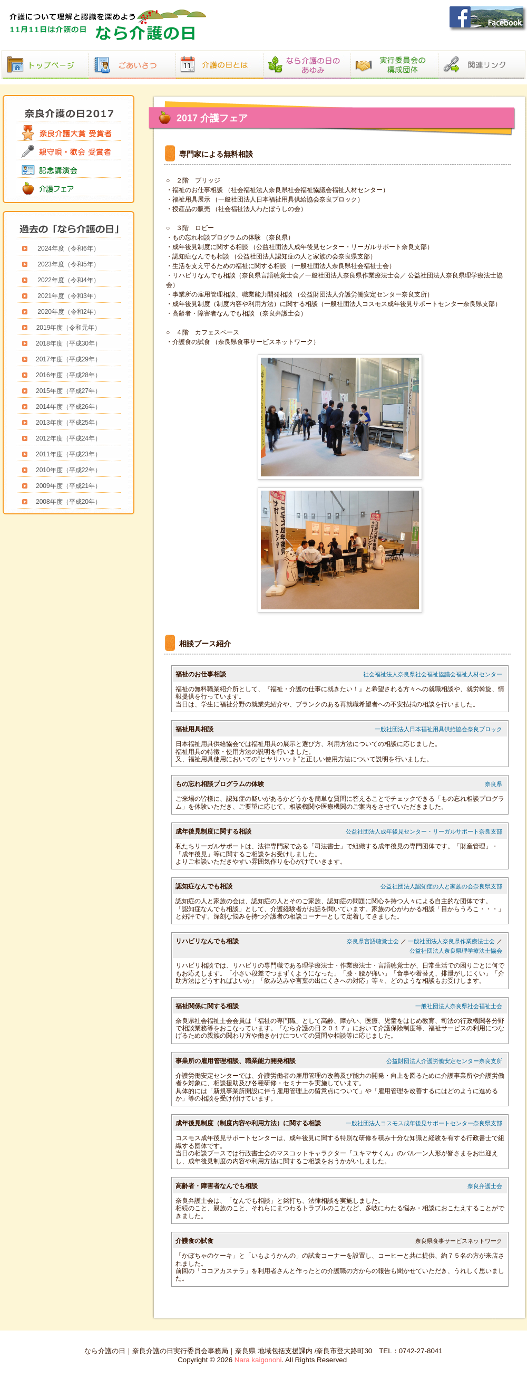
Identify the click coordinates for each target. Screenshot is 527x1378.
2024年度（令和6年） (68, 248)
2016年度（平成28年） (68, 375)
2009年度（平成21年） (68, 486)
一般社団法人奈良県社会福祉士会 (458, 1006)
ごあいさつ (132, 54)
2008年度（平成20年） (68, 501)
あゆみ (307, 54)
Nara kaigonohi (258, 1360)
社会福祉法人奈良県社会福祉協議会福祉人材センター (432, 674)
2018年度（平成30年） (68, 343)
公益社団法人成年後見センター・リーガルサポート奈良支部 (424, 831)
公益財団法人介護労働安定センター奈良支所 (444, 1061)
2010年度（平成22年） (68, 470)
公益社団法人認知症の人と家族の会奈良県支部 (441, 886)
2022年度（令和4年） (68, 280)
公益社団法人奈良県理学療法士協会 (455, 951)
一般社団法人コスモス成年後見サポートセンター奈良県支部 (424, 1123)
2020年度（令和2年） (68, 311)
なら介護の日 (44, 54)
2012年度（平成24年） (68, 438)
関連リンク (482, 54)
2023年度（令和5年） (68, 264)
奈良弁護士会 (484, 1186)
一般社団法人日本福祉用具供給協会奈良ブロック (438, 729)
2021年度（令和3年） (68, 296)
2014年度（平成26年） (68, 406)
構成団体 (394, 54)
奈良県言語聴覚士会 (373, 941)
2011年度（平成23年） (68, 454)
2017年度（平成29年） (68, 359)
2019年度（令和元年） (68, 327)
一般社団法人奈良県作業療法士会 (451, 941)
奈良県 (493, 784)
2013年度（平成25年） (68, 422)
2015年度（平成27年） (68, 391)
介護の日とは (219, 54)
